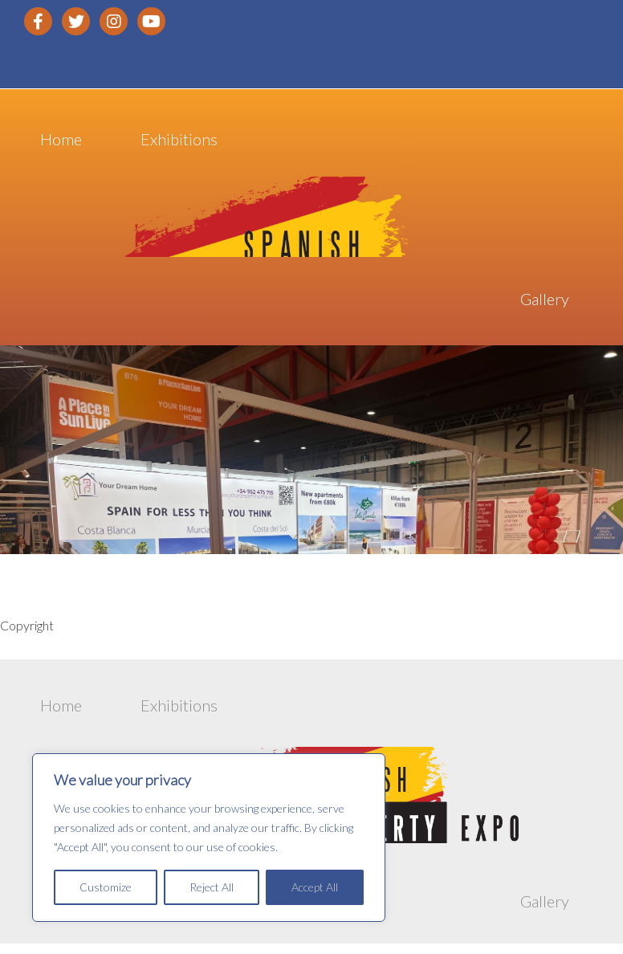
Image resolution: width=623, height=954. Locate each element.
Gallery (544, 302)
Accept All (314, 887)
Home (61, 141)
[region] (208, 837)
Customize (105, 887)
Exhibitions (179, 141)
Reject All (211, 887)
